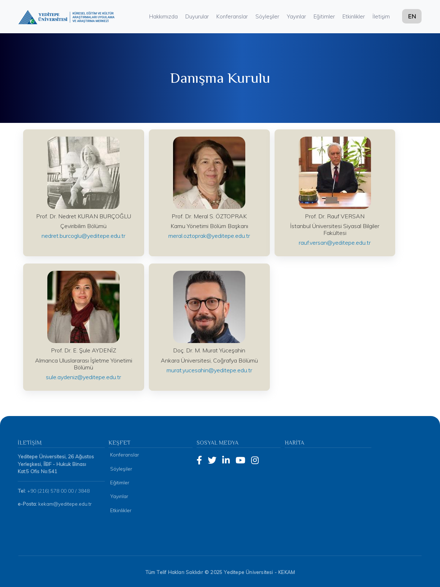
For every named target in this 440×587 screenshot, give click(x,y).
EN (412, 16)
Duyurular (197, 16)
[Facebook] (199, 460)
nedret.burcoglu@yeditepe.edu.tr (83, 235)
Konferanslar (232, 16)
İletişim (381, 16)
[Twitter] (212, 460)
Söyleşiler (267, 16)
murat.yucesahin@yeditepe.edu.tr (209, 370)
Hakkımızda (163, 16)
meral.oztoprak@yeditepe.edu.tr (209, 235)
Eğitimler (324, 16)
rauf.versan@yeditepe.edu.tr (335, 242)
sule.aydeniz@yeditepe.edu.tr (83, 377)
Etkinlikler (353, 16)
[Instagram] (255, 460)
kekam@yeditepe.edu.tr (65, 504)
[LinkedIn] (226, 460)
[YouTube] (240, 460)
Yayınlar (296, 16)
